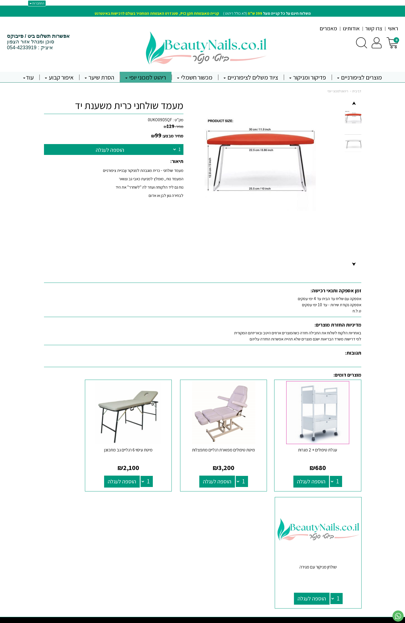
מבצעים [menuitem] (355, 549)
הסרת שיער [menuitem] (99, 77)
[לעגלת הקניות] (392, 42)
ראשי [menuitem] (393, 28)
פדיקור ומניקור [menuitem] (307, 77)
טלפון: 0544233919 (182, 537)
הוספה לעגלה (110, 150)
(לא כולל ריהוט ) (203, 13)
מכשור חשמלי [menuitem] (194, 77)
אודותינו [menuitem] (351, 28)
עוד (28, 77)
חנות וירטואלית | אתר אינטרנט (169, 618)
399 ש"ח (255, 13)
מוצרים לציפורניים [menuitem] (359, 77)
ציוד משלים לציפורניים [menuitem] (251, 77)
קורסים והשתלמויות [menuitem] (346, 542)
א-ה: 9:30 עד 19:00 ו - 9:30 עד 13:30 (182, 530)
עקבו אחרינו (265, 501)
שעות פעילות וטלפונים (172, 501)
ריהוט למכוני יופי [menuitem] (145, 77)
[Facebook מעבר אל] (273, 527)
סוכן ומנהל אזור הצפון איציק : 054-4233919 (38, 42)
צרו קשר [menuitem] (373, 28)
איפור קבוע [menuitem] (59, 77)
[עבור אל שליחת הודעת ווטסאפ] (398, 616)
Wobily (220, 618)
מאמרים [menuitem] (328, 28)
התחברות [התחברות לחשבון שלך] (37, 3)
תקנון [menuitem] (357, 537)
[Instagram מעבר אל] (258, 527)
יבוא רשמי (105, 506)
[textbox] (202, 9)
